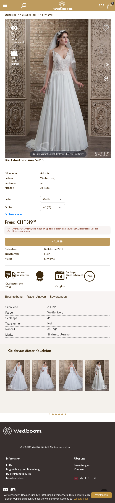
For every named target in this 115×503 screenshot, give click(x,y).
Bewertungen (82, 465)
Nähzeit (9, 188)
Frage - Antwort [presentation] (36, 296)
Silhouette (11, 173)
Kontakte (79, 470)
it (95, 478)
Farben (9, 178)
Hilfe (9, 465)
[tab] (15, 297)
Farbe (8, 199)
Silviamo (49, 259)
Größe (8, 207)
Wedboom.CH (40, 447)
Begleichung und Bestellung (23, 470)
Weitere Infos (81, 498)
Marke (8, 259)
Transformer (12, 254)
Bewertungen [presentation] (58, 296)
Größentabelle (13, 214)
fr (89, 478)
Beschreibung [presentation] (14, 296)
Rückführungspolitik (18, 474)
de (81, 478)
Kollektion (11, 249)
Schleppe (10, 183)
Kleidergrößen (14, 478)
